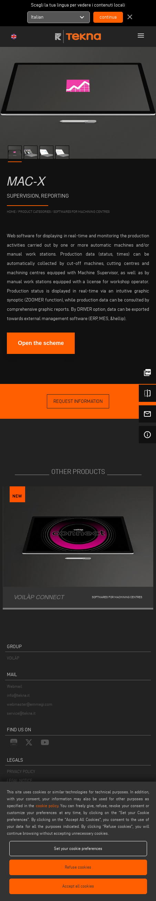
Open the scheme (41, 343)
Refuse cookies (78, 867)
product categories (34, 212)
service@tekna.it (21, 713)
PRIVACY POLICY (21, 771)
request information (78, 401)
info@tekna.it (18, 695)
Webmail (14, 686)
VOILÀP (13, 658)
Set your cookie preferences (78, 848)
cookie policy (47, 805)
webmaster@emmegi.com (29, 704)
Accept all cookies (78, 886)
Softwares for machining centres (81, 212)
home (11, 212)
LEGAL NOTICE (19, 780)
